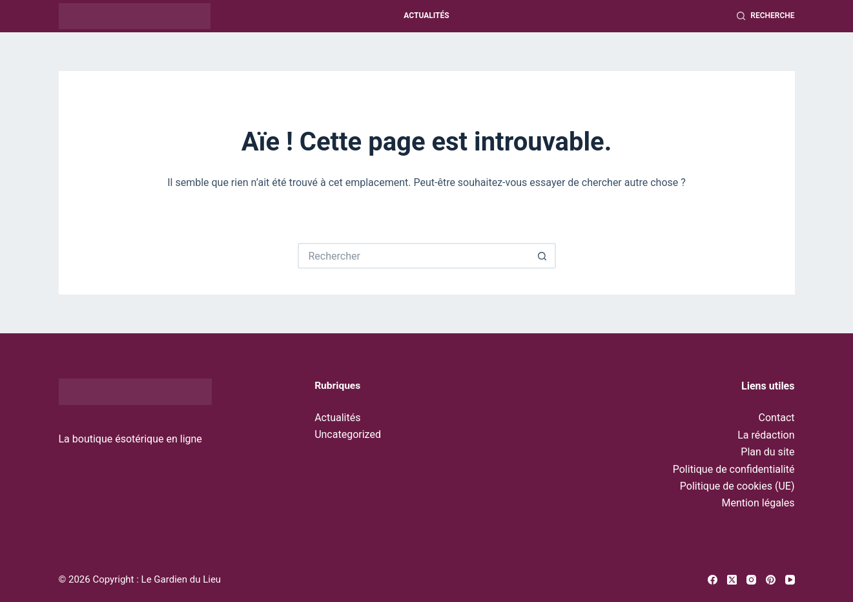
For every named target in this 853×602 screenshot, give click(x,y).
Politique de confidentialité (734, 469)
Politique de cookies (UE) (737, 486)
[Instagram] (751, 580)
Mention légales (757, 503)
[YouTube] (790, 580)
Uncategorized (347, 434)
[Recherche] (765, 16)
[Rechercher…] (414, 256)
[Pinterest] (771, 580)
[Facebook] (712, 580)
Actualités (426, 15)
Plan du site (767, 452)
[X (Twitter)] (732, 580)
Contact (777, 417)
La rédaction (765, 435)
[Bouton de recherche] (543, 256)
